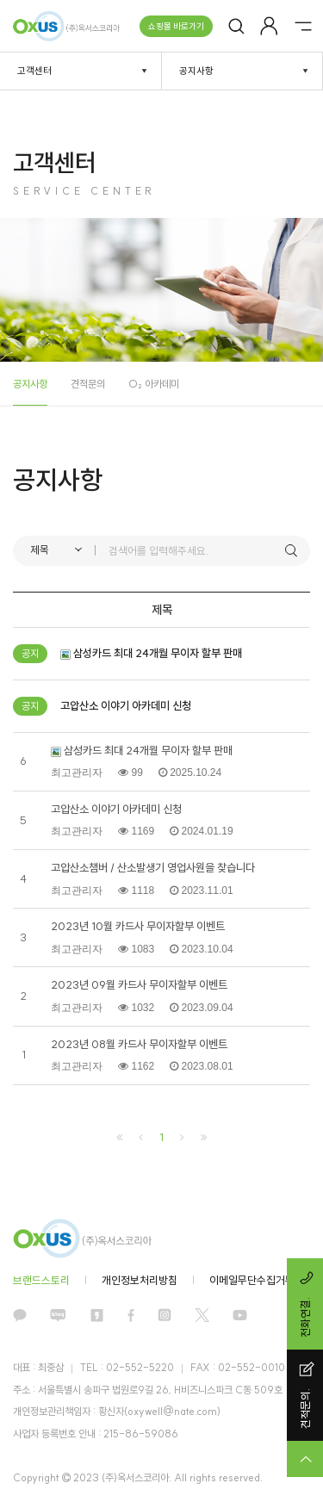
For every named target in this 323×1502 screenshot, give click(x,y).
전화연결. (307, 1304)
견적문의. (307, 1395)
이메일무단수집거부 (252, 1280)
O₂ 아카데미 (153, 383)
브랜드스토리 (41, 1280)
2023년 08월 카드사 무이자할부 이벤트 (139, 1044)
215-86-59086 (140, 1433)
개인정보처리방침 (139, 1280)
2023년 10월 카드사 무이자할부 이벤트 (138, 926)
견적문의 (88, 383)
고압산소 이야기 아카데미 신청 (116, 809)
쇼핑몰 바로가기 (176, 26)
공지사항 (30, 383)
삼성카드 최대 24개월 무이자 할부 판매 (142, 750)
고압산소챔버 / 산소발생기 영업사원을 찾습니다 (153, 867)
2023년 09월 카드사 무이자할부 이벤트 (139, 984)
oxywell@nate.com (172, 1411)
